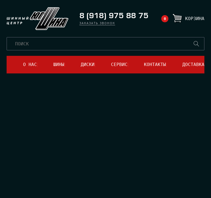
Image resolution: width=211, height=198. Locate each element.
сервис (119, 64)
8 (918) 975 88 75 (113, 16)
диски (88, 64)
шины (58, 64)
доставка (193, 64)
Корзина (194, 18)
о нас (30, 64)
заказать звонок (97, 23)
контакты (155, 64)
